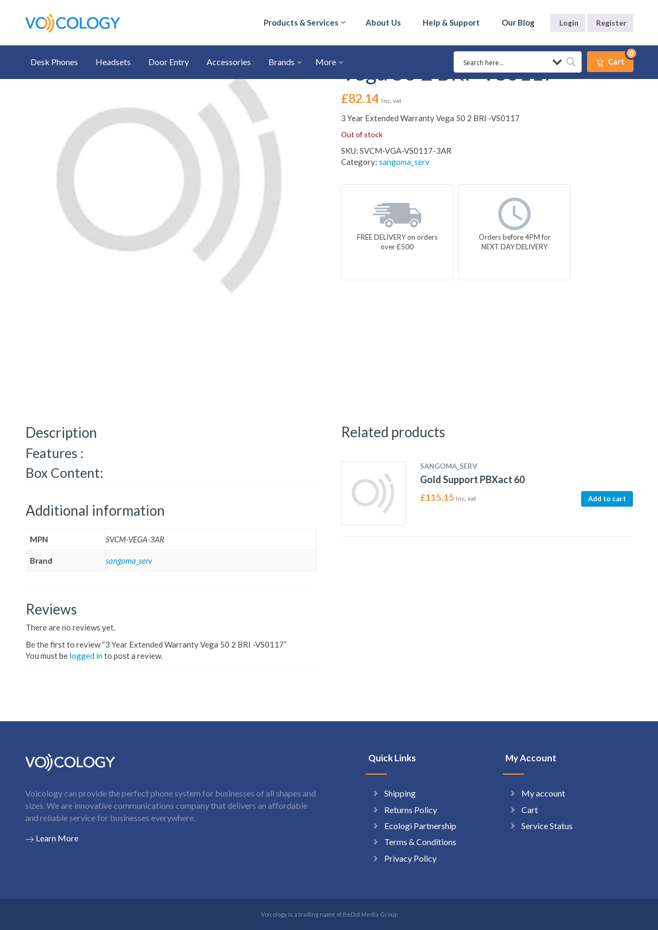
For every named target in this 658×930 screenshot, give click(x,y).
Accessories (229, 62)
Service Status (547, 826)
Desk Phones (54, 62)
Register (611, 22)
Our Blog (518, 22)
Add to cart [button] (607, 498)
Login (568, 22)
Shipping (400, 793)
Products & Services (301, 22)
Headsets (113, 62)
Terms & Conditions (420, 842)
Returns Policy (410, 810)
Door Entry (168, 62)
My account (543, 793)
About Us (383, 22)
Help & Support (451, 22)
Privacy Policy (410, 858)
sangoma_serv (404, 162)
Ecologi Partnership (420, 826)
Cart (529, 810)
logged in (85, 655)
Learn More (51, 838)
